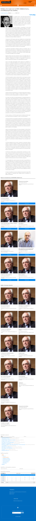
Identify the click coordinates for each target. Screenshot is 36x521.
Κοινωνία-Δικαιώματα (6, 460)
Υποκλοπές (8, 449)
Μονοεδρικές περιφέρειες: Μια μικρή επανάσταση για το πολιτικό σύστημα (18, 444)
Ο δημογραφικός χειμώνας (10, 438)
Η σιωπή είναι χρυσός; (5, 198)
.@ (18, 500)
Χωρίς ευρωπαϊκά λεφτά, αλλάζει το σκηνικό (9, 223)
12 (33, 477)
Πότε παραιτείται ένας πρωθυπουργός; (13, 442)
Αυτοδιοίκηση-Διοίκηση (6, 459)
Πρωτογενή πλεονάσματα (5, 305)
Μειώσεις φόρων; (22, 274)
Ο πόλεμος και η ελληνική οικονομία (7, 353)
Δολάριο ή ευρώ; (21, 353)
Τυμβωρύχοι (21, 382)
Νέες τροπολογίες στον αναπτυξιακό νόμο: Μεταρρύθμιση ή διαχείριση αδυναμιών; (26, 249)
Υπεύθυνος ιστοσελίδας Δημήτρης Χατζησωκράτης (18, 491)
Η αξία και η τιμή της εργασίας (6, 274)
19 (33, 478)
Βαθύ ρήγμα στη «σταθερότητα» (24, 305)
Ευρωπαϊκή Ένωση (5, 461)
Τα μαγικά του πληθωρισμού (6, 329)
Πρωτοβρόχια (21, 223)
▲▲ (34, 487)
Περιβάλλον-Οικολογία (6, 458)
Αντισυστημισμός (22, 376)
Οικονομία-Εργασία (6, 457)
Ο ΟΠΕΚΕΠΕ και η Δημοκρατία (11, 443)
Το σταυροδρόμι (9, 445)
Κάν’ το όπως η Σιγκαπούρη (6, 376)
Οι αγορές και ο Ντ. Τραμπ (11, 441)
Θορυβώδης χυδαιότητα (10, 450)
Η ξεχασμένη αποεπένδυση (23, 181)
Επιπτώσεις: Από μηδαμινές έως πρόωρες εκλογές (26, 329)
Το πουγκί (2, 248)
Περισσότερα (9, 203)
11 (29, 477)
